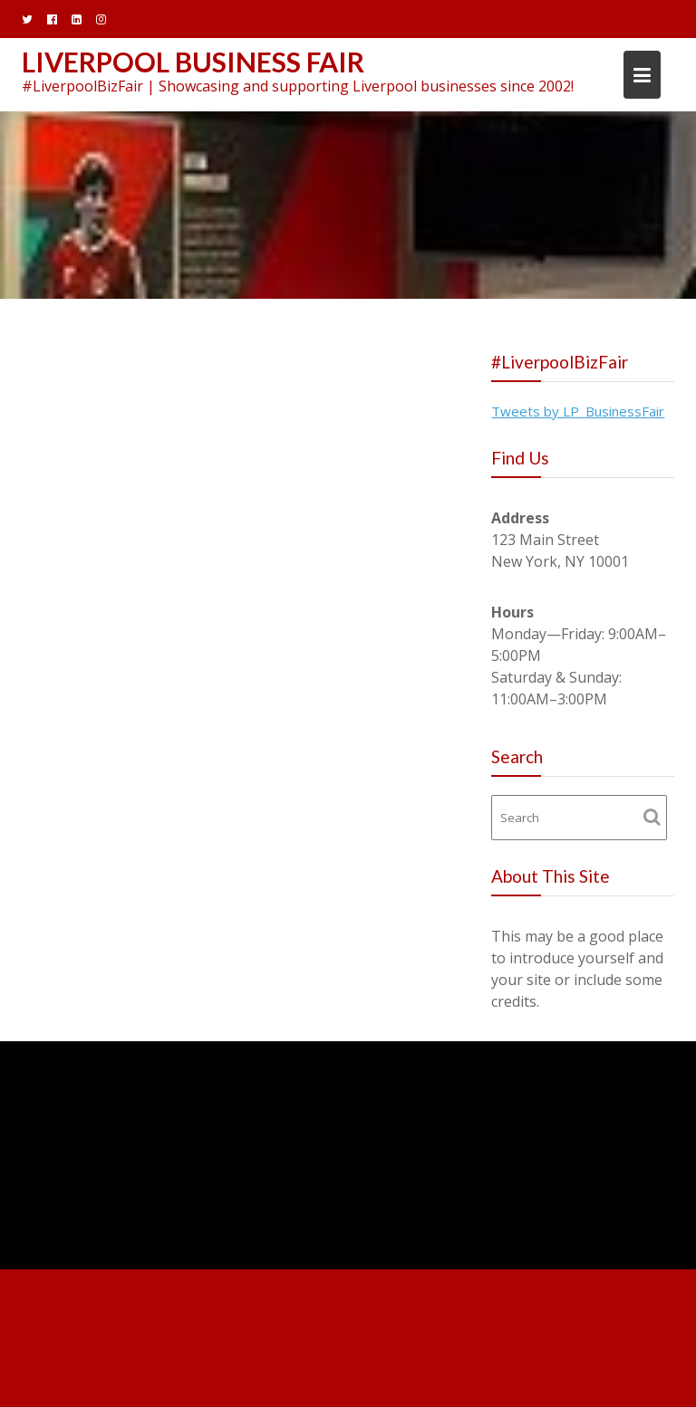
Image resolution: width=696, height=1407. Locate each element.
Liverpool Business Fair (193, 61)
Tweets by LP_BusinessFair (577, 411)
